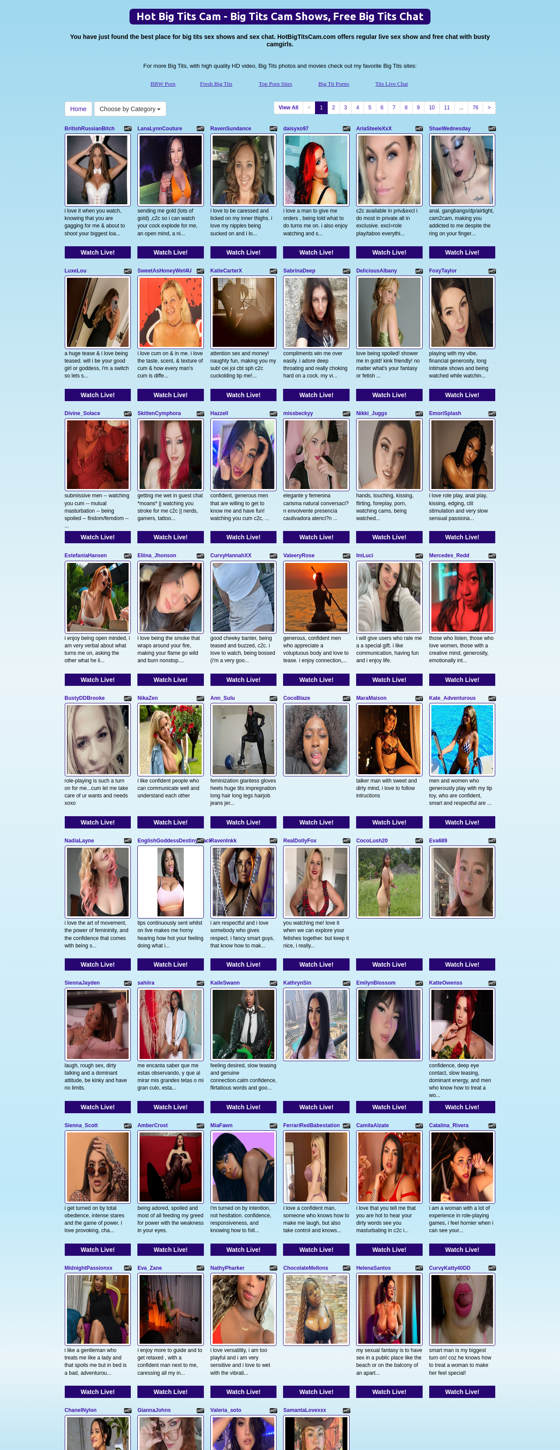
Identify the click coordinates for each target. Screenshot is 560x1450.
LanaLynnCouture (159, 129)
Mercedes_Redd (449, 487)
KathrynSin (297, 845)
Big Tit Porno (334, 83)
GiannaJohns (154, 1204)
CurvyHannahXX (231, 487)
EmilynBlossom (376, 845)
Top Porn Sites (275, 83)
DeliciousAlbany (376, 248)
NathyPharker (227, 1084)
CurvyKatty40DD (450, 1084)
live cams (468, 1367)
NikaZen (147, 606)
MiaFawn (221, 965)
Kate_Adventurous (452, 606)
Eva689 (438, 726)
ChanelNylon (81, 1204)
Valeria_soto (226, 1204)
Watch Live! (97, 229)
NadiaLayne (79, 726)
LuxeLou (76, 248)
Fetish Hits (274, 1430)
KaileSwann (225, 845)
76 (475, 108)
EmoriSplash (445, 367)
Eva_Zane (149, 1084)
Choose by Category (130, 108)
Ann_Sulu (222, 606)
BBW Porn (162, 83)
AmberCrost (152, 965)
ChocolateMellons (305, 1084)
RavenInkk (223, 726)
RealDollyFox (299, 726)
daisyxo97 (295, 129)
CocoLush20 (372, 726)
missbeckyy (298, 367)
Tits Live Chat (391, 83)
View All (288, 108)
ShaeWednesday (450, 129)
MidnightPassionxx (88, 1084)
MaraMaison (371, 606)
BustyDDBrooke (85, 606)
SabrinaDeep (299, 248)
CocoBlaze (296, 606)
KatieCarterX (226, 248)
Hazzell (219, 367)
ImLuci (364, 487)
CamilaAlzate (372, 965)
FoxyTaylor (443, 248)
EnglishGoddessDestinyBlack (174, 726)
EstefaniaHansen (86, 487)
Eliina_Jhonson (156, 487)
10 (431, 108)
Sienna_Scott (81, 965)
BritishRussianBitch (90, 129)
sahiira (145, 845)
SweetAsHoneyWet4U (164, 248)
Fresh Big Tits (216, 83)
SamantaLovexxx (304, 1204)
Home (78, 108)
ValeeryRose (298, 487)
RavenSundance (230, 129)
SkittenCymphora (159, 367)
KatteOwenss (445, 845)
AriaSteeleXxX (374, 129)
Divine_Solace (82, 367)
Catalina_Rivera (449, 965)
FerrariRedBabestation (311, 965)
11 (447, 108)
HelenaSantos (373, 1084)
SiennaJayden (82, 845)
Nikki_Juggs (371, 367)
